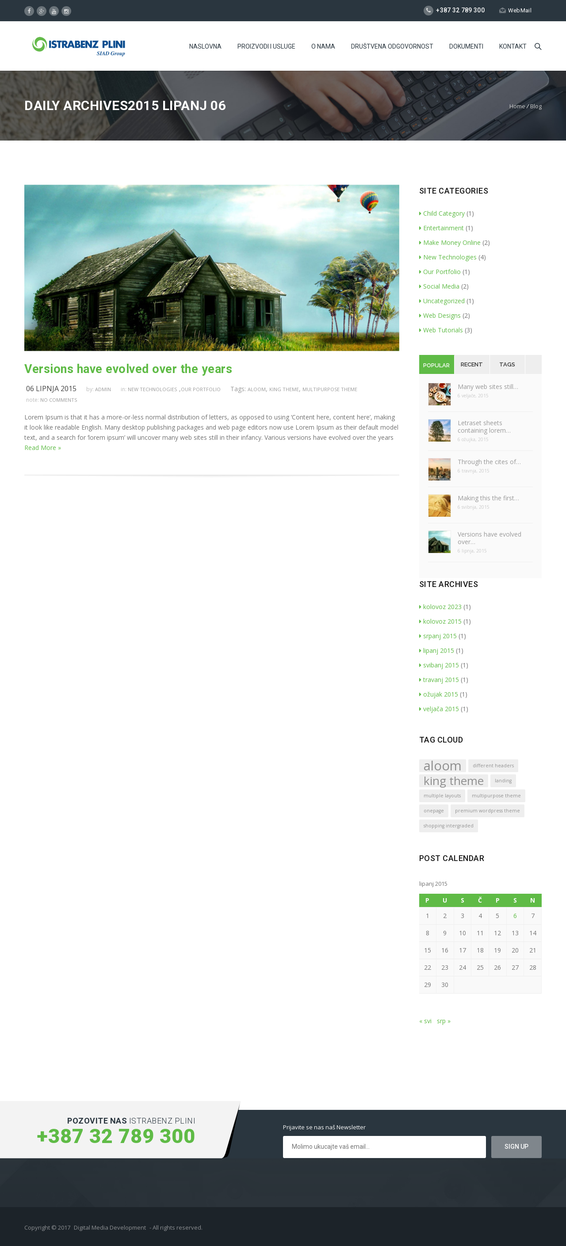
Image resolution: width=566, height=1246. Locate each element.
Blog (536, 106)
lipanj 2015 (436, 650)
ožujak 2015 (438, 694)
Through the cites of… (489, 461)
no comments (58, 399)
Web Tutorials (441, 330)
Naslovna (205, 46)
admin (103, 389)
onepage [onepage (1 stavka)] (434, 811)
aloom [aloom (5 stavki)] (443, 765)
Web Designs (440, 315)
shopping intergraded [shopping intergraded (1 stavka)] (449, 826)
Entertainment (441, 228)
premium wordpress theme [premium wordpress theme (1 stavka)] (487, 811)
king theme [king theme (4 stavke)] (454, 780)
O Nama (323, 46)
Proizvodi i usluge (266, 46)
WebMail (515, 10)
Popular (436, 365)
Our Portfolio (201, 389)
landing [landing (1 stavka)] (503, 780)
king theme (284, 389)
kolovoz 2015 (440, 621)
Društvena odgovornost (392, 46)
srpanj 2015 (438, 636)
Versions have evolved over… (489, 537)
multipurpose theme (329, 389)
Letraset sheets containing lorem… (484, 426)
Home (517, 106)
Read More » (42, 447)
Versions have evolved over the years (128, 369)
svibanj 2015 (439, 665)
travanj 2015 (439, 679)
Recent (472, 364)
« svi (425, 1021)
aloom (257, 389)
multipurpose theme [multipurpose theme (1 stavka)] (496, 796)
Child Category (442, 213)
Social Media (439, 286)
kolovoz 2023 (440, 606)
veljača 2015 (439, 709)
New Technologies (152, 389)
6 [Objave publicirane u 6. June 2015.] (515, 915)
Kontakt (513, 46)
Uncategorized (442, 301)
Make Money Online (450, 242)
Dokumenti (466, 46)
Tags (507, 364)
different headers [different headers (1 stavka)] (493, 765)
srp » (444, 1021)
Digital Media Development (110, 1227)
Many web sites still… (488, 386)
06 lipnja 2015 (51, 388)
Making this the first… (488, 498)
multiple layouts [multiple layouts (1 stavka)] (442, 796)
